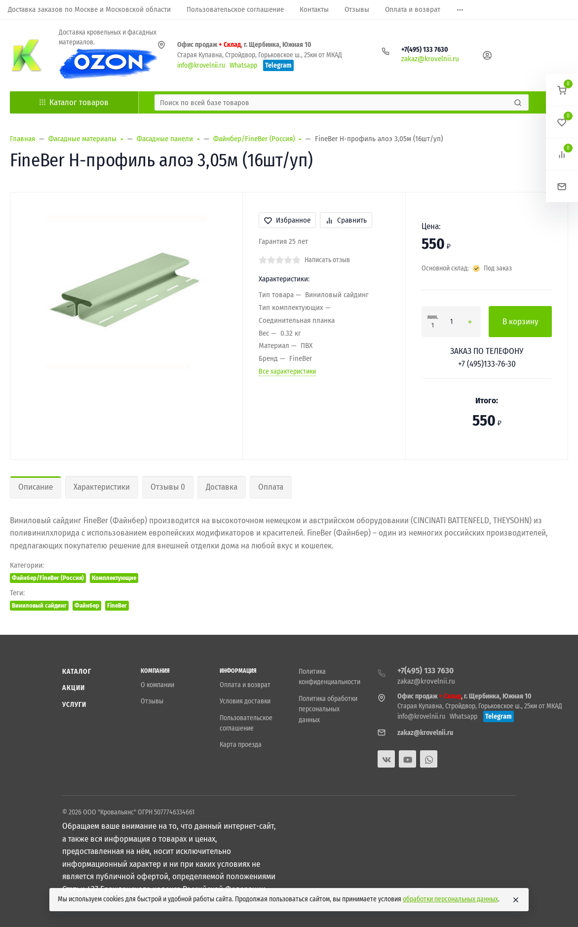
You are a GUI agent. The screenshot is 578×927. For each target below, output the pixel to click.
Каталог (77, 671)
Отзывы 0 (168, 487)
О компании (157, 685)
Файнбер (87, 605)
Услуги (74, 704)
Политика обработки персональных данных (328, 709)
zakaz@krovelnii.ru (430, 58)
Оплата (270, 487)
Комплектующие (114, 577)
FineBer (117, 605)
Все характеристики (287, 371)
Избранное (287, 220)
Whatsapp (243, 65)
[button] (562, 90)
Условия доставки (245, 701)
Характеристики (102, 487)
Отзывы (152, 701)
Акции (73, 688)
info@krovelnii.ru (201, 65)
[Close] (515, 899)
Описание (35, 487)
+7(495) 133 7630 (424, 49)
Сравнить (346, 220)
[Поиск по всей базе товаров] (333, 102)
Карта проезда (241, 744)
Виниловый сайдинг (39, 605)
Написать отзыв (327, 260)
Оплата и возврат (245, 685)
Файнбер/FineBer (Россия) (48, 577)
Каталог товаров (74, 102)
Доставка (221, 487)
